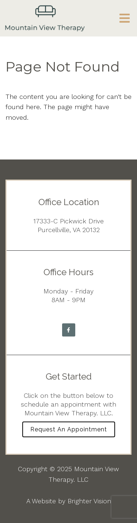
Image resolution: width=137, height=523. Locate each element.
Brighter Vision (89, 501)
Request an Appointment (68, 429)
